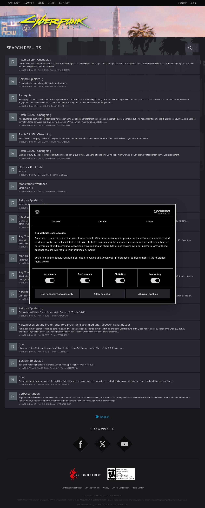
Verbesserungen (30, 393)
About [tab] (149, 221)
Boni (23, 344)
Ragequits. (26, 95)
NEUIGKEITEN (65, 70)
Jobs (41, 2)
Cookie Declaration (120, 488)
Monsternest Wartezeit (34, 184)
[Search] (190, 47)
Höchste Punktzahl (32, 167)
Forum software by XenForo (102, 504)
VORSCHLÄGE (66, 404)
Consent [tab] (56, 221)
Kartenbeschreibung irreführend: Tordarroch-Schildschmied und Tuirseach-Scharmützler (76, 324)
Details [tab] (103, 221)
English (102, 417)
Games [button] (28, 3)
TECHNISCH (65, 335)
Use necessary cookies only (57, 293)
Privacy (105, 488)
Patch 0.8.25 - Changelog (36, 59)
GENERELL (65, 106)
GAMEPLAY (64, 86)
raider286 (24, 70)
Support (64, 2)
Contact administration (71, 488)
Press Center (138, 488)
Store (51, 2)
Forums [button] (13, 3)
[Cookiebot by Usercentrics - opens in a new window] (156, 212)
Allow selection (102, 293)
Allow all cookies (148, 293)
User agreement (92, 488)
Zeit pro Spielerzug (32, 79)
